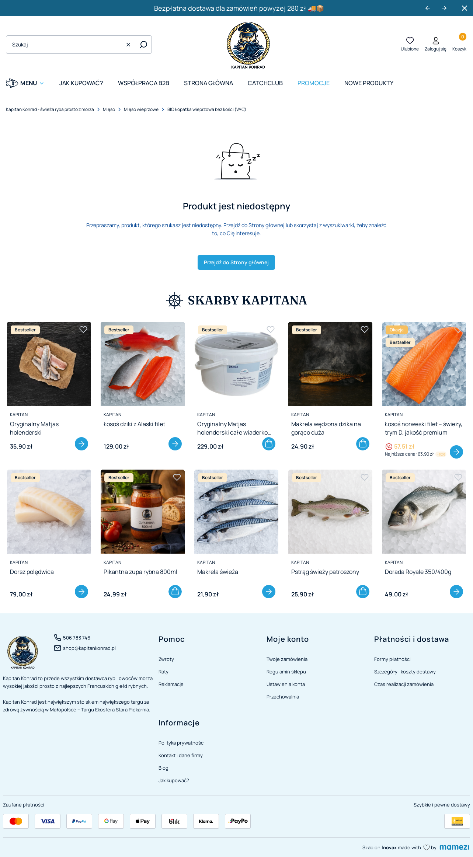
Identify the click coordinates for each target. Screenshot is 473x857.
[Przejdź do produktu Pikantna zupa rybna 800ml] (143, 512)
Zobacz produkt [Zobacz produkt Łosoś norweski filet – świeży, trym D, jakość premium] (456, 452)
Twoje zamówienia (287, 659)
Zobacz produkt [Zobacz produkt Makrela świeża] (269, 591)
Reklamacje (171, 684)
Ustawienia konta (286, 684)
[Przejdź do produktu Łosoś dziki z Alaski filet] (143, 364)
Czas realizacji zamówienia (404, 684)
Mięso (109, 109)
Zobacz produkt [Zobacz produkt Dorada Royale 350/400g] (456, 591)
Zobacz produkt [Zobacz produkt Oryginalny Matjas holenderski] (81, 443)
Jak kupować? (174, 780)
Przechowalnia (283, 696)
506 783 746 (76, 637)
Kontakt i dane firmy (181, 755)
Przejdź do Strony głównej (236, 262)
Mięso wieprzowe (141, 109)
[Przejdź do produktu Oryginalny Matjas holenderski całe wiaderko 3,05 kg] (236, 364)
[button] (143, 44)
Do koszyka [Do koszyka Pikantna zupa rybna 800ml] (175, 591)
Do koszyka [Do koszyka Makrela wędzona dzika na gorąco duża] (362, 443)
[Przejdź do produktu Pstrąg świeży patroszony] (330, 512)
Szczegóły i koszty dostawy (405, 671)
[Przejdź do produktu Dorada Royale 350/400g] (424, 512)
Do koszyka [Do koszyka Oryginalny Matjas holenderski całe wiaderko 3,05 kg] (269, 443)
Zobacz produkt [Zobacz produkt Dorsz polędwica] (81, 591)
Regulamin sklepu (286, 671)
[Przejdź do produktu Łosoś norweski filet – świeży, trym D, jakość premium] (424, 364)
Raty (163, 671)
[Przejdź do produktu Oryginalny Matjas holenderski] (49, 364)
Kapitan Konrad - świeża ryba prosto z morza (50, 109)
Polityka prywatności (182, 742)
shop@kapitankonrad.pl (89, 648)
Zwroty (166, 659)
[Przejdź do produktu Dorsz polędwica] (49, 512)
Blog (163, 767)
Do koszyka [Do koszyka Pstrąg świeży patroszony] (362, 591)
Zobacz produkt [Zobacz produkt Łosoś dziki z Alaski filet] (175, 443)
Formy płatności (392, 659)
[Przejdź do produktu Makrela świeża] (236, 512)
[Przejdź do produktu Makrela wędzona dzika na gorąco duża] (330, 364)
